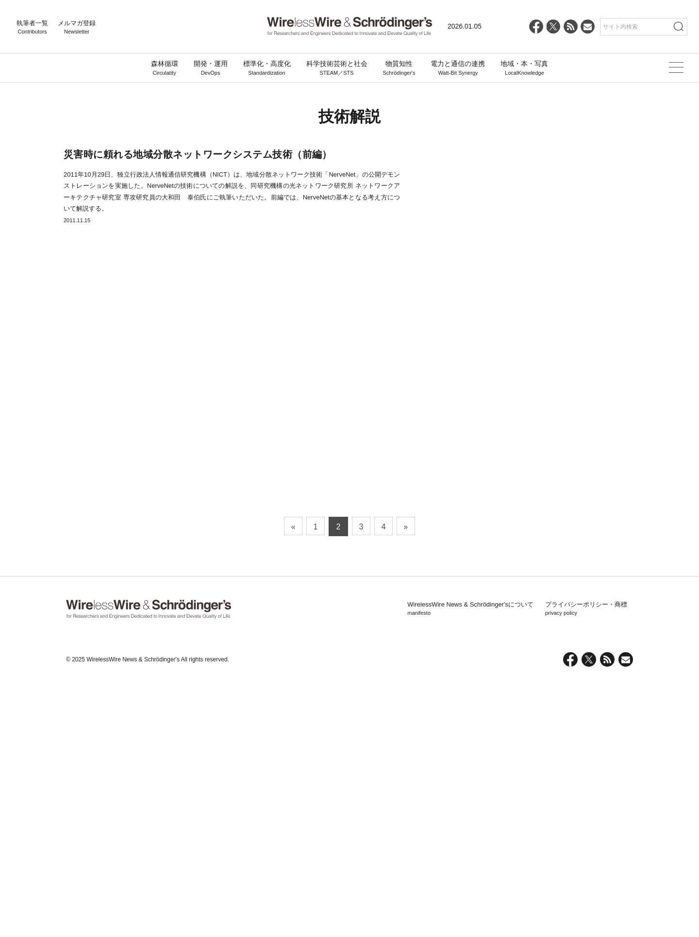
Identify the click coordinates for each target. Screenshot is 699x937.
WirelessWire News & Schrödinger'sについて (470, 867)
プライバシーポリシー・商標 (586, 867)
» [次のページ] (408, 785)
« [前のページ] (291, 785)
